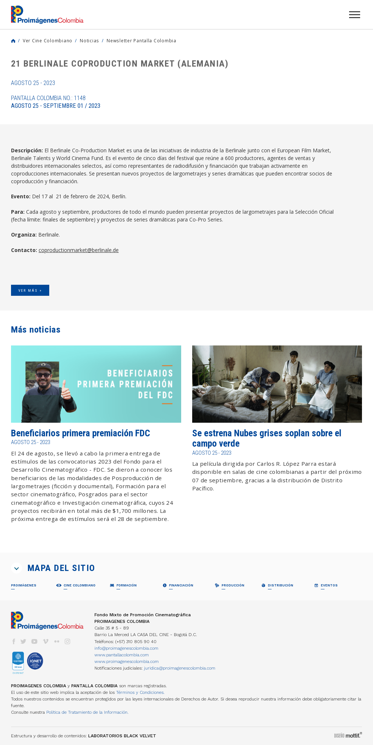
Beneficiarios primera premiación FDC (80, 433)
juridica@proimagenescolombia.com (179, 668)
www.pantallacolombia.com (121, 654)
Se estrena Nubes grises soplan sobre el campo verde (266, 438)
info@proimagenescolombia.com (126, 648)
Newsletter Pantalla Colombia (141, 40)
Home (13, 41)
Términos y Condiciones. (140, 692)
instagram (67, 641)
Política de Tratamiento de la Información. (87, 712)
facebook (13, 641)
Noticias (89, 40)
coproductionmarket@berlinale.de (79, 249)
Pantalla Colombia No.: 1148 (55, 102)
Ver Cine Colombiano (47, 40)
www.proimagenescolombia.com (126, 661)
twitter (23, 641)
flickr (56, 641)
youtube (34, 641)
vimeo (45, 641)
